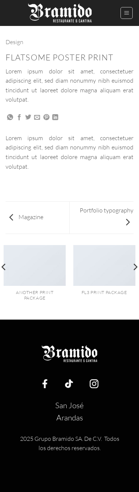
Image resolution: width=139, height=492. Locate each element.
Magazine (26, 217)
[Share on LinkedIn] (55, 117)
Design (14, 42)
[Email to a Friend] (37, 117)
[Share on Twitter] (28, 117)
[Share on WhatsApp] (10, 117)
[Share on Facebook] (19, 117)
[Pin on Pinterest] (46, 117)
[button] (126, 13)
